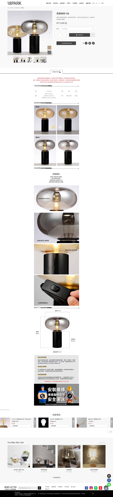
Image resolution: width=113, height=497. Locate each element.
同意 (93, 493)
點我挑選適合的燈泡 (67, 43)
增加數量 (66, 35)
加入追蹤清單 (92, 35)
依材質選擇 (16, 7)
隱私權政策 (28, 495)
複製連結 (93, 43)
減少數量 (57, 35)
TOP (110, 432)
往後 (104, 443)
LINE (89, 43)
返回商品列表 (57, 477)
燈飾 (12, 7)
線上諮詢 (73, 486)
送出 (39, 488)
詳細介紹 (55, 72)
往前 (99, 443)
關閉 (97, 493)
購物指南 (54, 486)
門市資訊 (47, 486)
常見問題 (66, 486)
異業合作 (47, 489)
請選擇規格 (77, 28)
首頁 (8, 7)
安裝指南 (60, 486)
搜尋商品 (99, 3)
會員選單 (96, 3)
